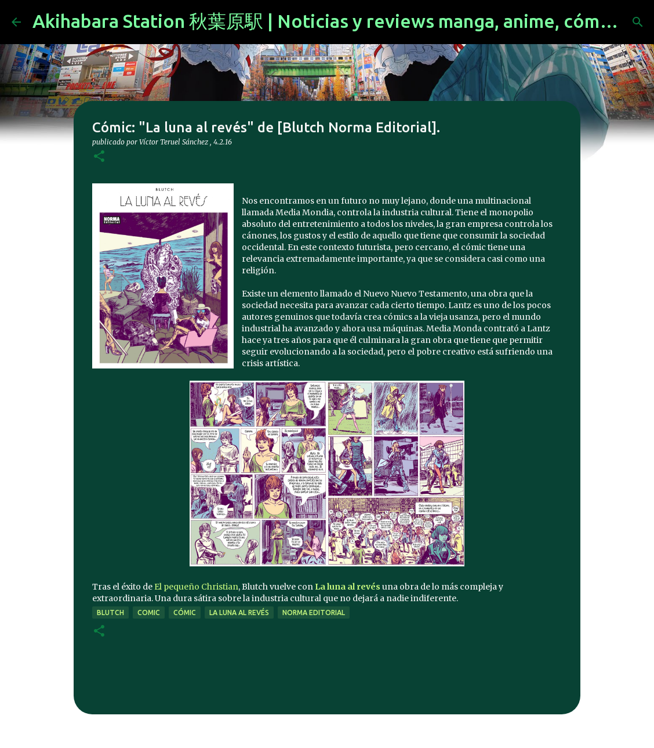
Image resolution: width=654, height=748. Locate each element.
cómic (184, 612)
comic (148, 612)
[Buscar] (638, 22)
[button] (99, 157)
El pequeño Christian (196, 586)
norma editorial (313, 612)
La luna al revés (239, 612)
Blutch (110, 612)
